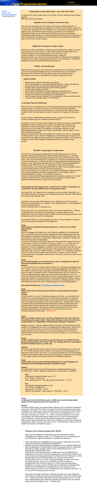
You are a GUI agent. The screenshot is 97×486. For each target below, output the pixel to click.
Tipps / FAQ (6, 13)
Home (4, 11)
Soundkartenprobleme (9, 14)
